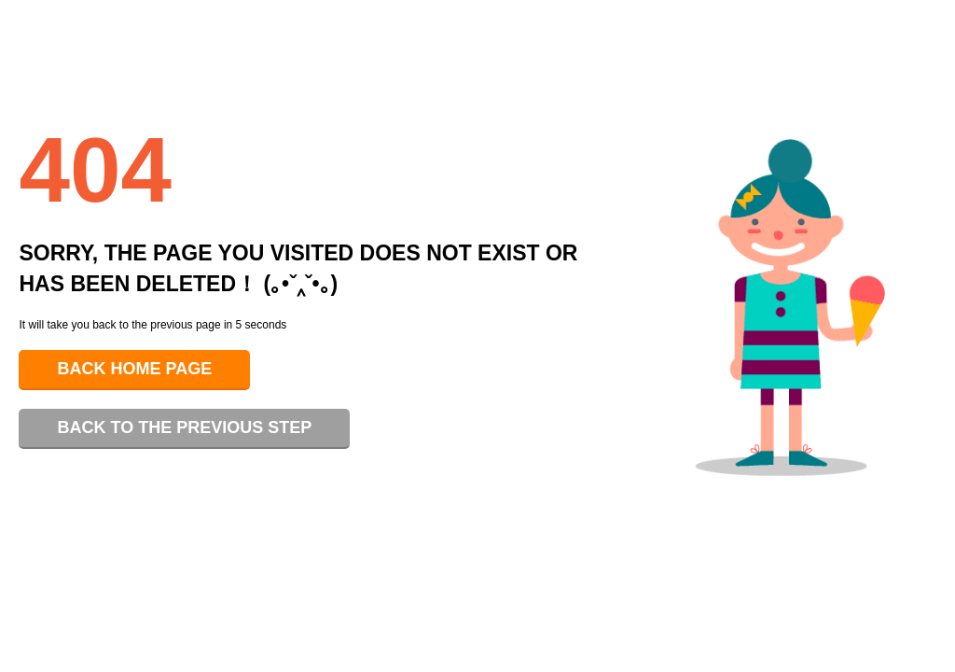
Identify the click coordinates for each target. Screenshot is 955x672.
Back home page (134, 368)
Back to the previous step (184, 427)
